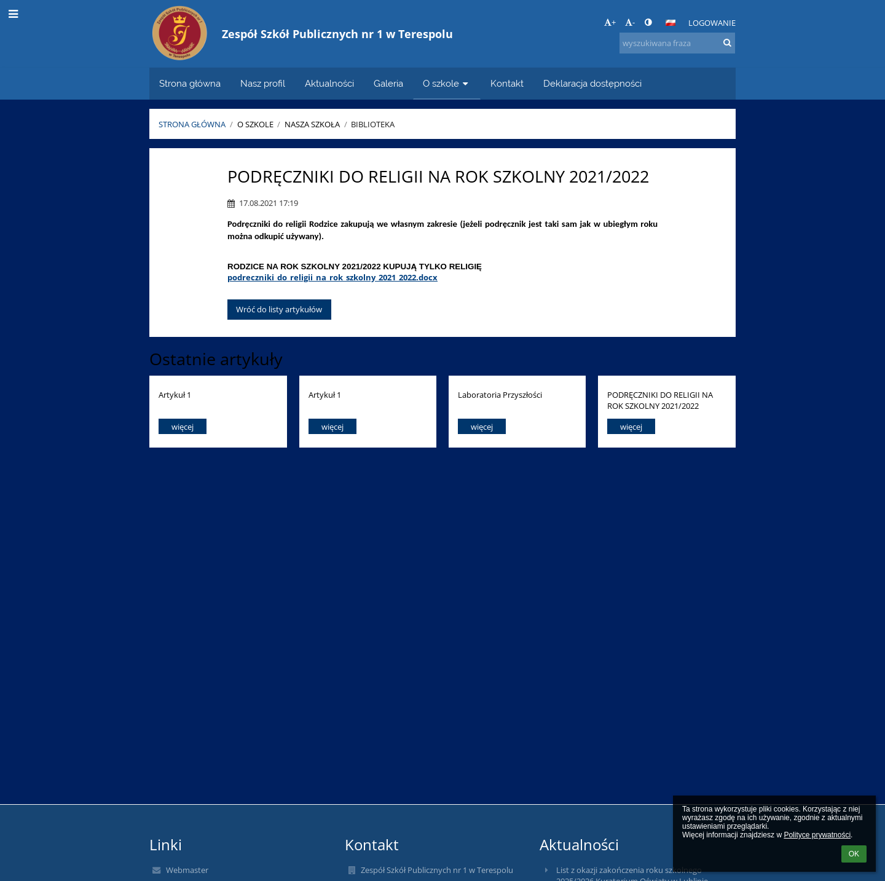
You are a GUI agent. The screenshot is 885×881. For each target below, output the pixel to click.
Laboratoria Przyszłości (500, 394)
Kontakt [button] (507, 83)
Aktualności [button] (329, 83)
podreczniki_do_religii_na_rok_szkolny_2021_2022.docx (332, 277)
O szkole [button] (447, 83)
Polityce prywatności (817, 835)
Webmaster (187, 869)
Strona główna (192, 124)
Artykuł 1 (175, 394)
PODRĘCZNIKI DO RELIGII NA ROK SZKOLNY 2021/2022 (660, 400)
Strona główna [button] (190, 83)
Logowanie (712, 22)
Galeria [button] (388, 83)
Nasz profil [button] (262, 83)
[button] (670, 22)
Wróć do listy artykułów (279, 309)
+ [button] (610, 22)
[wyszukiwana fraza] (677, 43)
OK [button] (854, 854)
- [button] (630, 22)
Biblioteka (373, 124)
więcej (182, 426)
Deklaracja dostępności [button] (592, 83)
